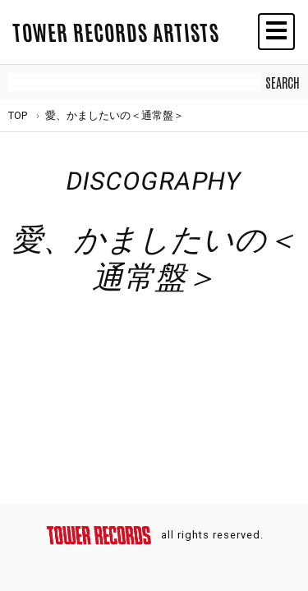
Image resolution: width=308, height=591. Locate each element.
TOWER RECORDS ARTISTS (115, 31)
